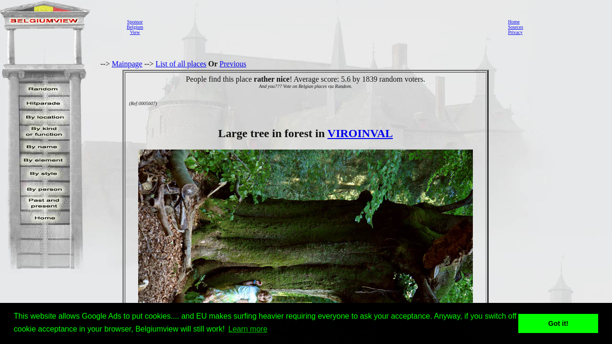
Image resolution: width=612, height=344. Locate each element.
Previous (232, 64)
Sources (515, 27)
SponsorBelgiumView (135, 27)
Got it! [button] (558, 323)
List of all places (180, 64)
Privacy (515, 32)
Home (513, 21)
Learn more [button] (248, 329)
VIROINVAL (360, 133)
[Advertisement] (323, 26)
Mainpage (127, 64)
